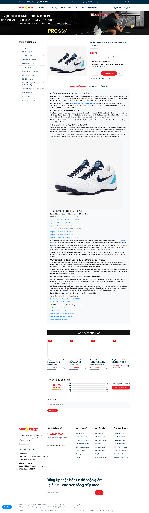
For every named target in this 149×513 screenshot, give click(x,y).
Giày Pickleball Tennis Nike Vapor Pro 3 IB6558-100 (77, 362)
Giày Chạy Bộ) (27, 92)
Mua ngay (95, 2)
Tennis (70, 7)
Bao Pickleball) (27, 96)
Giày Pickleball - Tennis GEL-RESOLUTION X (120, 361)
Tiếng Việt (127, 2)
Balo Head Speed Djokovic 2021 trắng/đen (63, 302)
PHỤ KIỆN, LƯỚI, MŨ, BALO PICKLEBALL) (30, 84)
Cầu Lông (81, 7)
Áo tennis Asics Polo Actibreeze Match (62, 314)
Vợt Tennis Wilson (100, 433)
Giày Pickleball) (28, 75)
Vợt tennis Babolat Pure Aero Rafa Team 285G (64, 220)
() (128, 8)
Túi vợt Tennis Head (120, 450)
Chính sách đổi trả (81, 450)
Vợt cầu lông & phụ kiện (121, 457)
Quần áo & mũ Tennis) (29, 59)
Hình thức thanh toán (82, 440)
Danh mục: (93, 57)
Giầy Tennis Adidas (120, 437)
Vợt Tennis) (27, 48)
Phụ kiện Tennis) (28, 63)
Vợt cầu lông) (27, 67)
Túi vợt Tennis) (27, 56)
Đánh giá (93, 86)
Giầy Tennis (35, 23)
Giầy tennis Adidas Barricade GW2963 (62, 232)
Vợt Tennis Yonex (100, 450)
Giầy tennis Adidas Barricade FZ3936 (61, 234)
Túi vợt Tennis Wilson (120, 447)
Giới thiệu (54, 7)
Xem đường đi (24, 444)
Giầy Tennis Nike (119, 433)
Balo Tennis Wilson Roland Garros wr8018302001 (65, 299)
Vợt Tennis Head (100, 437)
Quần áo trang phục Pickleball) (32, 89)
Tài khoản (117, 8)
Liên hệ (63, 7)
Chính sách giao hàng (82, 447)
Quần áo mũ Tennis (101, 457)
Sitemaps (79, 454)
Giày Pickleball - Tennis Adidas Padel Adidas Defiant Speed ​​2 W (98, 362)
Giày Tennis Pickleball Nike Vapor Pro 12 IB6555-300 (55, 362)
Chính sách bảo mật (82, 437)
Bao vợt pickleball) (28, 100)
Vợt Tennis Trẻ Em (100, 447)
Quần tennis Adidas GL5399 (59, 319)
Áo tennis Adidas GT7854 (58, 308)
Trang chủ (43, 7)
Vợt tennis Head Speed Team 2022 (61, 226)
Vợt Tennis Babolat (101, 440)
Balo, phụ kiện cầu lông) (30, 71)
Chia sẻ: (92, 78)
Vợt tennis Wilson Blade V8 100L (60, 223)
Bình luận (104, 86)
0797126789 (44, 2)
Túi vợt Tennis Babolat (121, 454)
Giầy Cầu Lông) (27, 79)
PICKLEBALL (93, 7)
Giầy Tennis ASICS (119, 440)
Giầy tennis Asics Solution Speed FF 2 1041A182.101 (66, 237)
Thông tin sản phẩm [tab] (77, 86)
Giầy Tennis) (27, 52)
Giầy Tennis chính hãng (102, 454)
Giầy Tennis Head (119, 443)
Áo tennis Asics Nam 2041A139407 (61, 316)
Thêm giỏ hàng (109, 73)
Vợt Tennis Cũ (99, 443)
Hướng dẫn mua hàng (82, 443)
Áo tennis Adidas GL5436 (58, 311)
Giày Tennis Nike (111, 57)
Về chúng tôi (80, 433)
